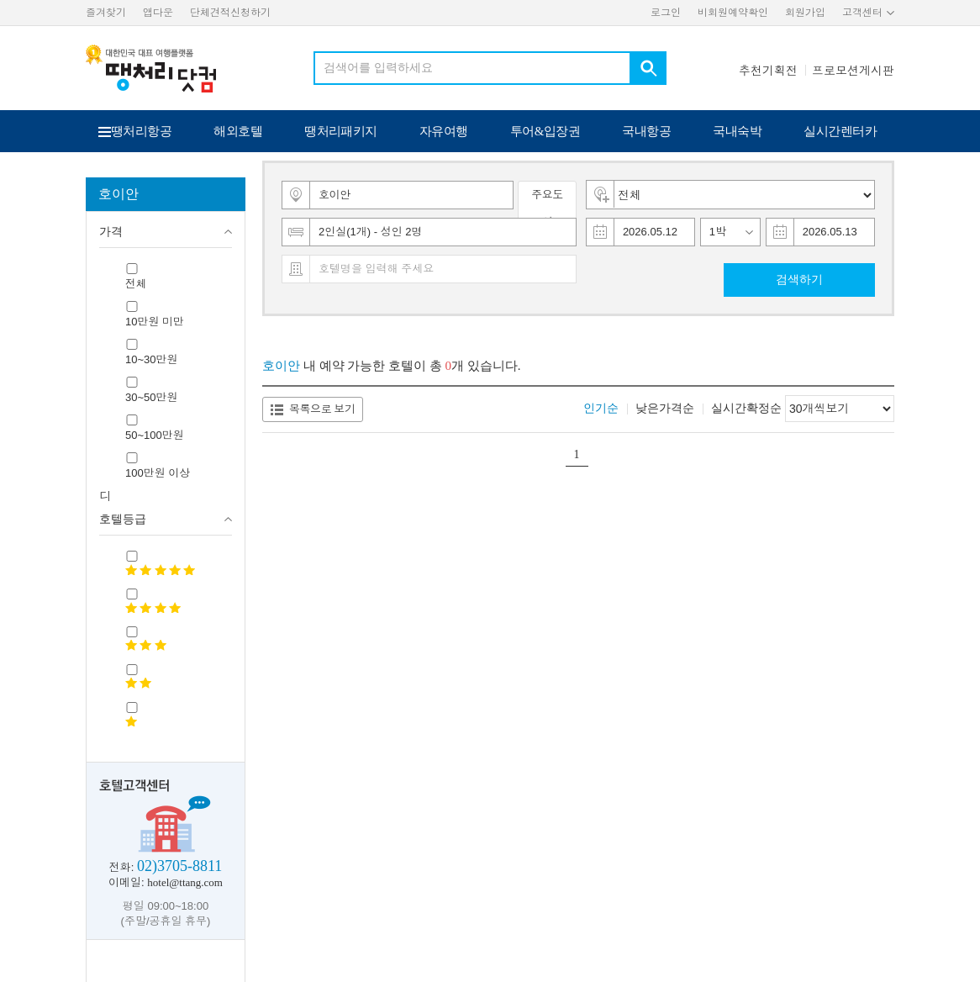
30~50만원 (151, 397)
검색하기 (799, 279)
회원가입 (805, 12)
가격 (111, 231)
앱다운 (158, 12)
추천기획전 (768, 70)
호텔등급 (122, 519)
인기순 (601, 408)
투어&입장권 (545, 131)
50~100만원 (154, 435)
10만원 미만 (154, 321)
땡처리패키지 (340, 131)
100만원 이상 (157, 473)
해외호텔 (237, 131)
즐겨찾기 (106, 12)
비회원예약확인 (733, 12)
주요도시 (547, 208)
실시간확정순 (746, 408)
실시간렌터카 (840, 131)
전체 (136, 283)
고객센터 (862, 12)
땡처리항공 (141, 131)
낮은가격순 (664, 408)
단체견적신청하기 (230, 12)
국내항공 (646, 131)
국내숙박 (737, 131)
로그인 (666, 12)
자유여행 (443, 131)
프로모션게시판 (853, 70)
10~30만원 (151, 359)
